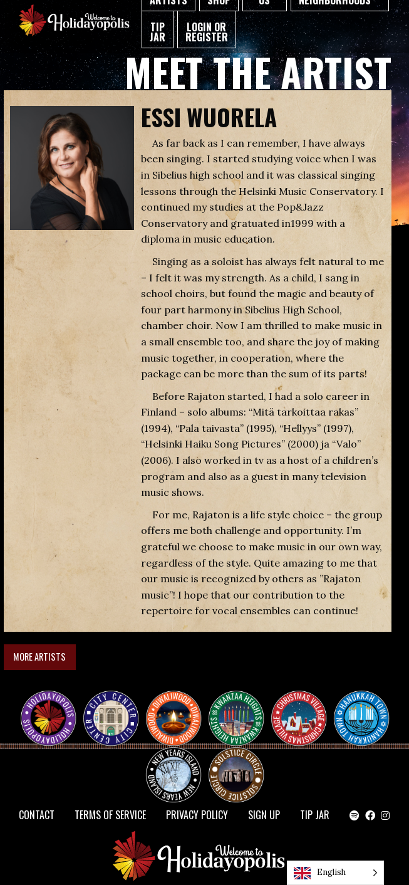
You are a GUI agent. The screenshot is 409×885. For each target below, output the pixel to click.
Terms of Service (110, 814)
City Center (110, 707)
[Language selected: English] (335, 873)
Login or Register (206, 32)
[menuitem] (157, 30)
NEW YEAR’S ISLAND (174, 768)
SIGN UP (264, 814)
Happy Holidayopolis (53, 707)
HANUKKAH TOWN (366, 707)
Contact (36, 814)
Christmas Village (304, 707)
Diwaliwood (178, 702)
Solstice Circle (237, 763)
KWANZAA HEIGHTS (241, 707)
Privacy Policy (197, 814)
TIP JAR (157, 32)
